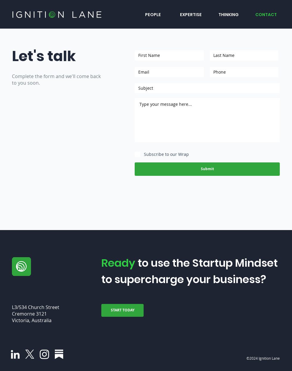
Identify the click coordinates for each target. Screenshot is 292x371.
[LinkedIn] (15, 354)
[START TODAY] (122, 310)
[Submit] (207, 169)
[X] (30, 354)
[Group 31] (59, 354)
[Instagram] (44, 354)
